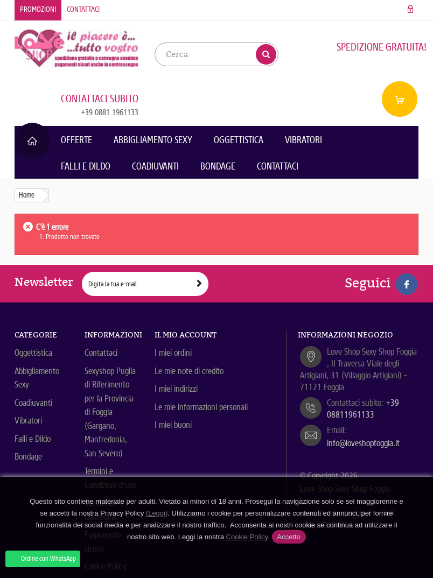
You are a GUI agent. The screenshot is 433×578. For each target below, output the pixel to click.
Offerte (76, 139)
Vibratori (303, 139)
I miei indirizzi (176, 389)
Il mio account (185, 335)
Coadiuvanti (155, 166)
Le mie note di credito (189, 371)
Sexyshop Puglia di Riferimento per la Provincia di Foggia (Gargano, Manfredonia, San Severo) (110, 412)
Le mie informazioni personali (201, 407)
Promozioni (38, 9)
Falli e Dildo (85, 166)
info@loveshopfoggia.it (363, 443)
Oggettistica (238, 139)
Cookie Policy (247, 537)
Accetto (289, 537)
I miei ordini (173, 353)
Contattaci (83, 9)
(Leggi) (156, 513)
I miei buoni (173, 425)
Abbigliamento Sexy (153, 139)
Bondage (217, 166)
